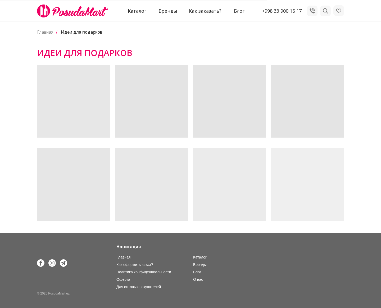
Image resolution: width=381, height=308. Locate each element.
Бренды (167, 11)
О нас (198, 279)
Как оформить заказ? (134, 264)
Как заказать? (205, 11)
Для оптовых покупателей (138, 287)
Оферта (123, 279)
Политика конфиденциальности (143, 272)
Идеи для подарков (81, 32)
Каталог (200, 257)
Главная (45, 32)
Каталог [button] (137, 11)
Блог (239, 11)
